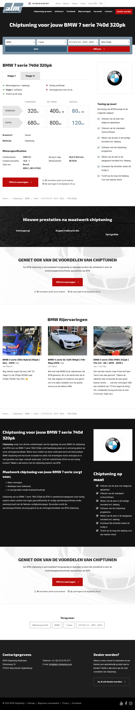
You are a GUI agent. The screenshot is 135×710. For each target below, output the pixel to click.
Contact (108, 11)
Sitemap (31, 703)
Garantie (98, 11)
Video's (75, 3)
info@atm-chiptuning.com (60, 664)
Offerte (97, 49)
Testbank (70, 11)
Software (59, 11)
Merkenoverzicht (40, 625)
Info (36, 49)
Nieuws (66, 3)
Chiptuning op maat (43, 11)
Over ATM (92, 3)
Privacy (65, 703)
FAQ (101, 3)
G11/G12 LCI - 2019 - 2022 (90, 625)
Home (58, 3)
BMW (57, 625)
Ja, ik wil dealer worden (110, 681)
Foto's (83, 3)
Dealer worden (124, 11)
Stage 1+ (30, 75)
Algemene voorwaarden (48, 703)
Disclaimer (76, 703)
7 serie (69, 625)
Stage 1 (11, 75)
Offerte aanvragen (18, 182)
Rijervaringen (84, 11)
